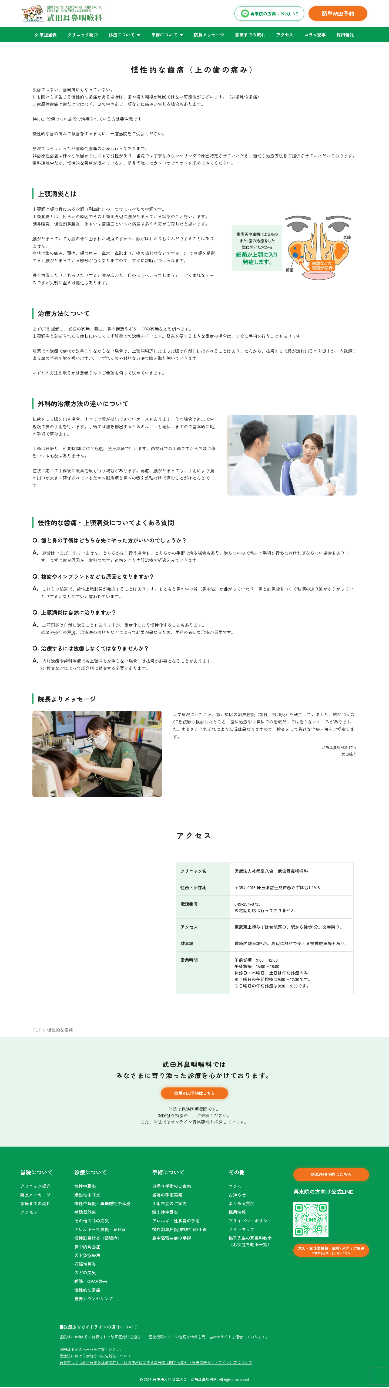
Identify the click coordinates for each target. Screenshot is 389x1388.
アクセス (284, 34)
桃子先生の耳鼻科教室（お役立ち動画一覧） (250, 1242)
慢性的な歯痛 (87, 1291)
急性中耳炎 (85, 1187)
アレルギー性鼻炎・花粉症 (100, 1230)
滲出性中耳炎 (87, 1196)
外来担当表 (46, 34)
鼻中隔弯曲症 (87, 1248)
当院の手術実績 (167, 1196)
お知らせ (237, 1196)
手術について (164, 34)
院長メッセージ (209, 34)
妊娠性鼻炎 (85, 1265)
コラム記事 (315, 34)
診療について (122, 34)
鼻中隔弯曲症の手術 (171, 1239)
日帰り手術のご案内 (171, 1187)
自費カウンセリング (93, 1299)
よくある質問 (241, 1204)
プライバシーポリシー (250, 1222)
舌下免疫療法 (87, 1256)
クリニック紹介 (83, 34)
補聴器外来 (85, 1213)
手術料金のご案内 (169, 1204)
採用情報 (345, 34)
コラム (235, 1187)
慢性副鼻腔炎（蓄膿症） (98, 1239)
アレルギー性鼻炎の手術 (176, 1222)
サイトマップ (241, 1230)
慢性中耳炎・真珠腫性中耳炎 (102, 1204)
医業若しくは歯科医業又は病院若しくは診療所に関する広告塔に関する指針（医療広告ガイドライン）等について (155, 1363)
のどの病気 (85, 1274)
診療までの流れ (250, 34)
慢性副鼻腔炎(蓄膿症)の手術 (179, 1230)
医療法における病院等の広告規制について (95, 1357)
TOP (37, 1029)
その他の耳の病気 (91, 1222)
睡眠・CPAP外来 (90, 1282)
